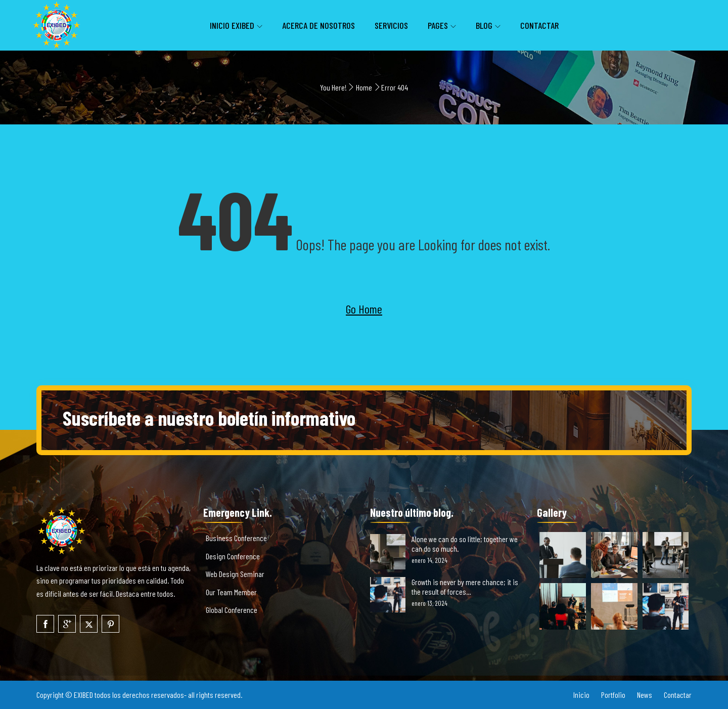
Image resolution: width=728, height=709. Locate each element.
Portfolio (613, 694)
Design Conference (233, 556)
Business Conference (236, 538)
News (644, 694)
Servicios (391, 25)
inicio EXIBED (232, 25)
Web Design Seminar (235, 574)
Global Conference (231, 609)
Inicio (581, 694)
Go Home (364, 308)
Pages (438, 25)
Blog (484, 25)
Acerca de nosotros (318, 25)
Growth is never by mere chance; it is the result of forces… (465, 586)
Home (364, 87)
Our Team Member (231, 592)
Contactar (539, 25)
